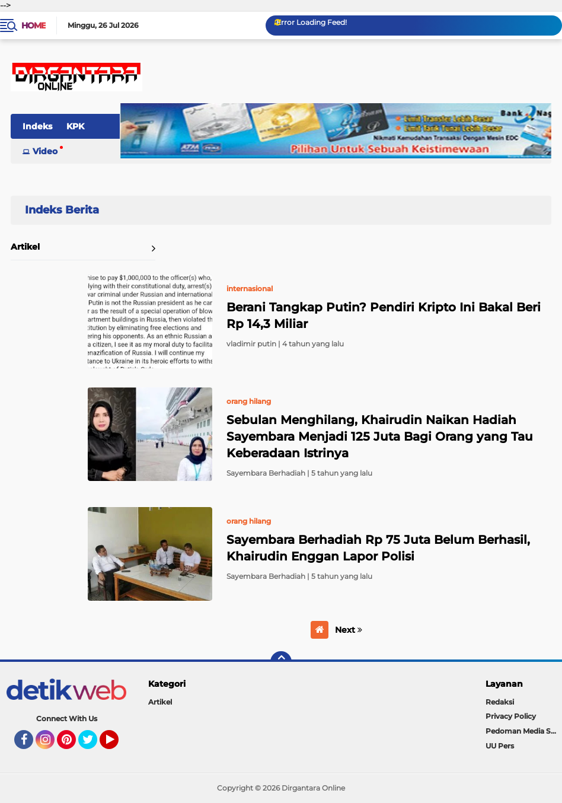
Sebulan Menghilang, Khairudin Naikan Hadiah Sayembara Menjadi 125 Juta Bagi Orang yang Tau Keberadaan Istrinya (379, 436)
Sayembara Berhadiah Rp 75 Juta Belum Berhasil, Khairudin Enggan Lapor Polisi (378, 548)
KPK (75, 126)
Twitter (93, 745)
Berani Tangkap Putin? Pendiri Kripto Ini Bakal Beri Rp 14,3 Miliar (383, 315)
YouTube (117, 745)
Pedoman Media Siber (524, 730)
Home (33, 25)
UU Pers (500, 745)
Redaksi (500, 701)
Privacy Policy (511, 716)
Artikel (25, 246)
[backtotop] (281, 662)
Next (348, 629)
